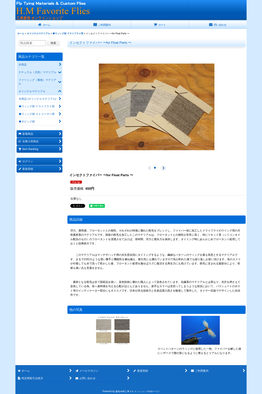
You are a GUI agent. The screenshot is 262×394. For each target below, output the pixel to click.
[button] (149, 168)
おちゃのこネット (124, 391)
